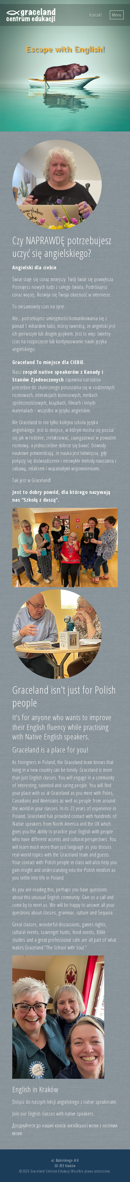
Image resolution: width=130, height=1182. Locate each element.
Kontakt (95, 15)
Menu (116, 15)
